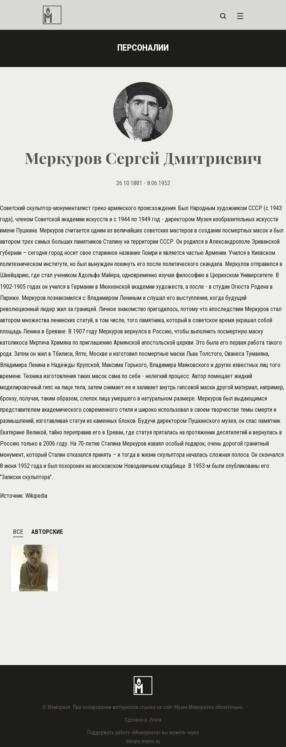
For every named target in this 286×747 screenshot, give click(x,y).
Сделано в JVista (143, 720)
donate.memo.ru (143, 741)
